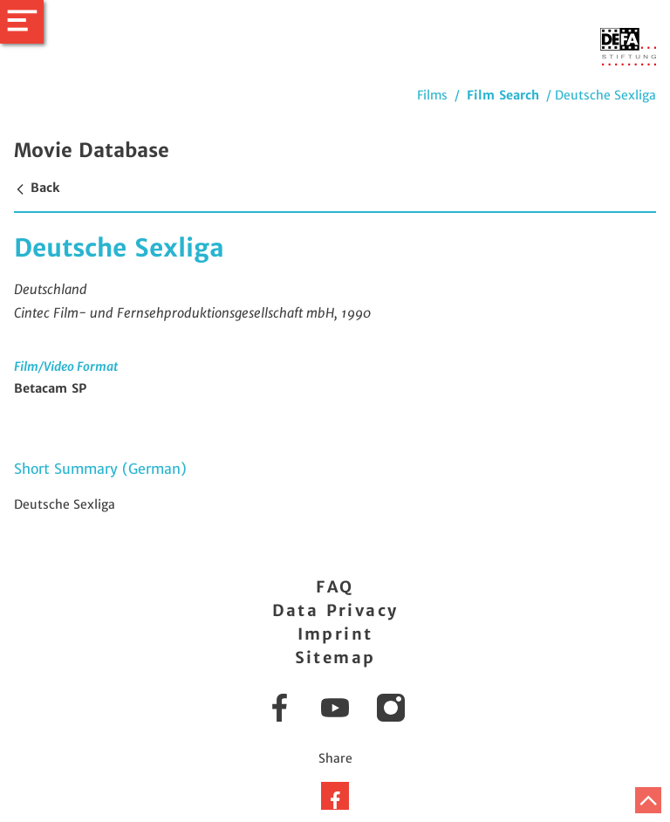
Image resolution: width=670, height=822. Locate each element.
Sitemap (335, 657)
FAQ (334, 587)
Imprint (335, 634)
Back (36, 187)
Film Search (503, 95)
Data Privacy (335, 610)
